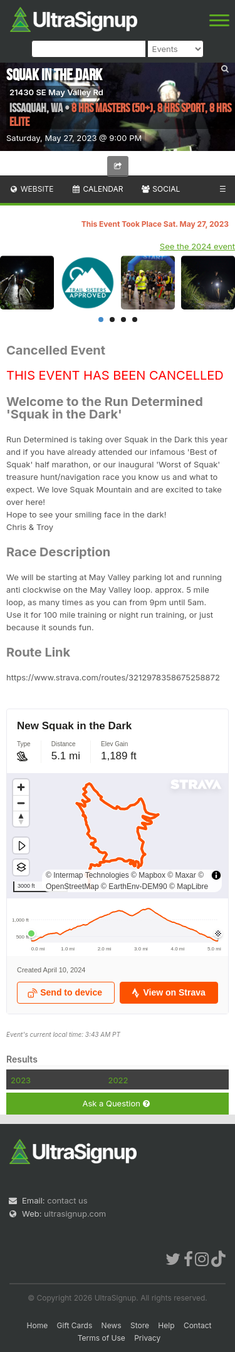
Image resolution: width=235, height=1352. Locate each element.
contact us (67, 1200)
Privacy (147, 1338)
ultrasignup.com (75, 1214)
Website (31, 189)
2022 (118, 1080)
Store (139, 1325)
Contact (198, 1325)
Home (37, 1325)
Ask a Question (115, 1104)
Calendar (97, 189)
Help (166, 1325)
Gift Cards (75, 1325)
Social (160, 189)
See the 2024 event (197, 246)
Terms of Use (101, 1338)
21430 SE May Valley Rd (56, 92)
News (112, 1325)
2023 (21, 1080)
